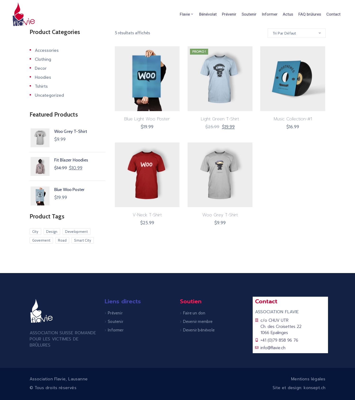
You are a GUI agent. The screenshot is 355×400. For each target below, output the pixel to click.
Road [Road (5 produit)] (62, 240)
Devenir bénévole (199, 330)
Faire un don (194, 313)
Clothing (43, 59)
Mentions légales (308, 379)
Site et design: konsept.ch (299, 388)
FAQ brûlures (309, 14)
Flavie (187, 14)
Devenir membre (198, 321)
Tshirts (41, 86)
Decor (41, 68)
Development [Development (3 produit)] (76, 232)
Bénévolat (208, 14)
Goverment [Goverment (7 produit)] (41, 240)
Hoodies (43, 77)
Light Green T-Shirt (220, 119)
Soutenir (249, 14)
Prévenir (229, 14)
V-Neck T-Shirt (147, 215)
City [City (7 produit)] (35, 232)
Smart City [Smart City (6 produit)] (82, 240)
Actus (288, 14)
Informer (270, 14)
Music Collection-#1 (293, 119)
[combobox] (297, 33)
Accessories (47, 50)
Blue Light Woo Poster (147, 119)
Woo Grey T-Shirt (220, 215)
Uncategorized (49, 95)
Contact (333, 14)
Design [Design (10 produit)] (52, 232)
